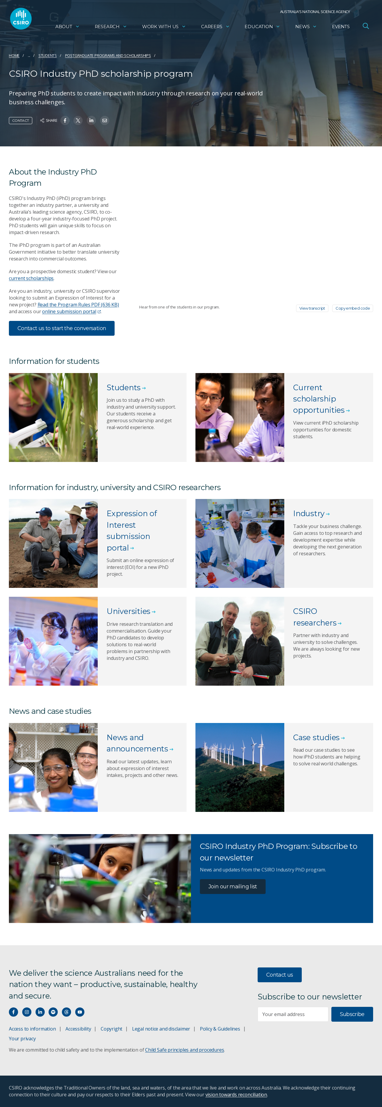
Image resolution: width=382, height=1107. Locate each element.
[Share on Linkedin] (91, 120)
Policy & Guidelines (220, 1029)
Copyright (111, 1029)
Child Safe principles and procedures (184, 1050)
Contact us (279, 975)
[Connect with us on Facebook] (13, 1012)
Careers (215, 28)
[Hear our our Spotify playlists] (53, 1012)
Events (341, 28)
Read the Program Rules (78, 304)
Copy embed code (353, 308)
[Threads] (66, 1012)
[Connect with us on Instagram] (26, 1012)
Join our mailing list (232, 886)
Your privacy (22, 1038)
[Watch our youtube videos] (79, 1012)
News (306, 28)
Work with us (164, 28)
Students (47, 55)
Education (262, 28)
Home (14, 55)
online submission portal (71, 311)
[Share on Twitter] (78, 120)
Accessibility (78, 1029)
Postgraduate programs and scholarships (108, 55)
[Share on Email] (104, 120)
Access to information (32, 1029)
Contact (20, 120)
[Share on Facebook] (65, 120)
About (67, 28)
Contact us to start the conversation (61, 328)
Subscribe (352, 1014)
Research (111, 28)
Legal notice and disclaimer (161, 1029)
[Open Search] (365, 27)
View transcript (312, 308)
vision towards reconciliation (236, 1094)
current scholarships (31, 278)
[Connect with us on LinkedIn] (40, 1012)
